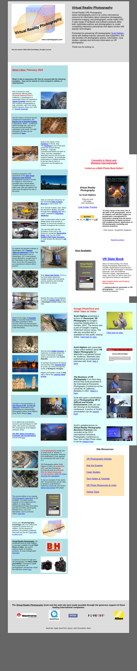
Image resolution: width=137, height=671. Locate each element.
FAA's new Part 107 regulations (53, 475)
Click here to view (88, 337)
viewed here (87, 441)
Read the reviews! (117, 240)
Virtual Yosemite (18, 101)
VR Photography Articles (99, 459)
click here (21, 514)
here (23, 438)
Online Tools (92, 492)
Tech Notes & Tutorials (98, 478)
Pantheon (44, 144)
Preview (93, 207)
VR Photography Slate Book (22, 498)
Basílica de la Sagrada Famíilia (24, 122)
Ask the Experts (94, 465)
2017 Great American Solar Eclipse (23, 177)
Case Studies (93, 472)
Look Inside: (84, 207)
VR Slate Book (113, 259)
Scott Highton (117, 33)
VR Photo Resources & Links (101, 485)
